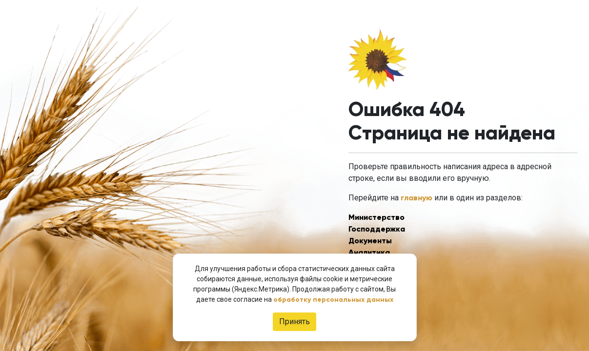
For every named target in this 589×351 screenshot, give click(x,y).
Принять (294, 321)
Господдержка (376, 229)
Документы (370, 240)
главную (416, 197)
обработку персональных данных (333, 299)
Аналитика (369, 252)
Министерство (376, 217)
